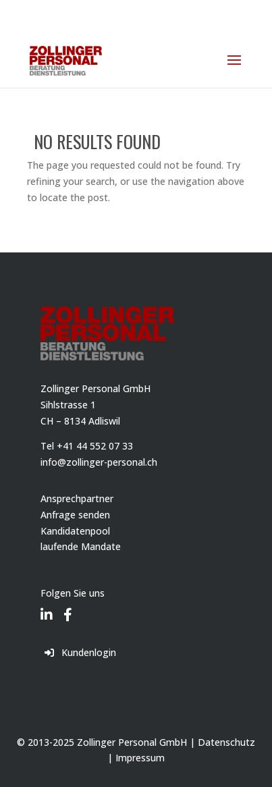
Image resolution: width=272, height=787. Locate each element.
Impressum (140, 757)
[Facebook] (67, 605)
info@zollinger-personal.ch (98, 462)
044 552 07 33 (76, 10)
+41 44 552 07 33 (95, 445)
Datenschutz (226, 742)
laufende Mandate (80, 546)
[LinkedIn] (46, 605)
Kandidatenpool (75, 530)
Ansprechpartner (76, 498)
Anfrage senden (75, 514)
